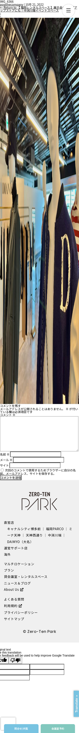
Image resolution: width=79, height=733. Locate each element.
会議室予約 (57, 728)
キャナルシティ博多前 (24, 528)
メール (6, 460)
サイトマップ (14, 618)
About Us (11, 589)
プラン (9, 570)
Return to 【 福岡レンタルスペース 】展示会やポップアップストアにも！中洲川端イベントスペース (38, 8)
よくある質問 (14, 599)
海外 (7, 554)
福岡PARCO (55, 528)
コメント (7, 415)
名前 (4, 454)
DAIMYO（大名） (20, 541)
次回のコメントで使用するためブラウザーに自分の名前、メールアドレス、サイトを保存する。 (38, 472)
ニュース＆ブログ (17, 583)
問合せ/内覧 (21, 728)
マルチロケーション (19, 563)
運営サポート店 (16, 548)
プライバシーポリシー (21, 612)
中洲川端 (55, 535)
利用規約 (10, 605)
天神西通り (34, 535)
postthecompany (11, 4)
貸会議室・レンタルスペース (26, 576)
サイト (4, 465)
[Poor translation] (15, 660)
